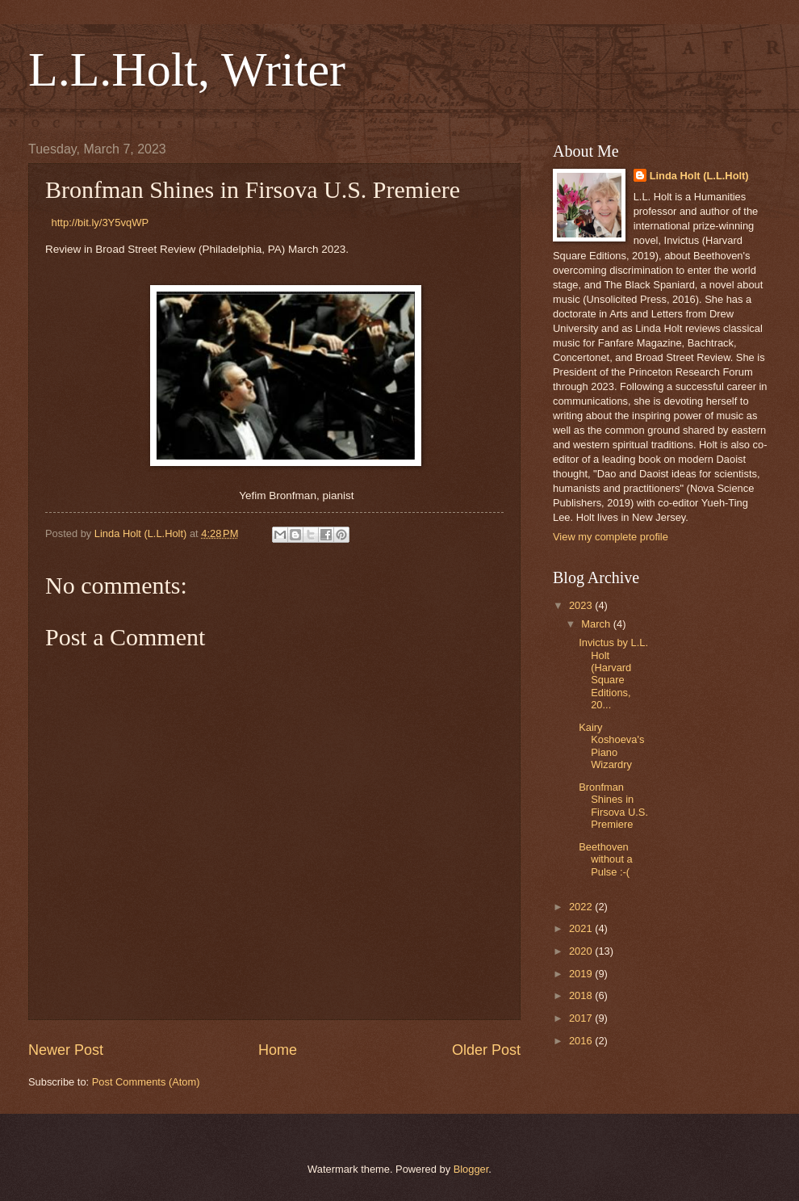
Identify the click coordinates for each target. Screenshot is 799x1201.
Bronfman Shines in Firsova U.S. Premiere (613, 805)
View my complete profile (610, 537)
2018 (582, 995)
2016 (582, 1041)
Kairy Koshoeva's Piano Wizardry (611, 746)
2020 (582, 951)
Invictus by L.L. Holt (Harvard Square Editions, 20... (613, 673)
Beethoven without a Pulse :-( (606, 859)
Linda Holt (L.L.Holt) (699, 176)
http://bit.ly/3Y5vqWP (100, 222)
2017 (582, 1018)
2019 (582, 974)
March (597, 624)
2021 (582, 928)
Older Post (486, 1050)
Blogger (471, 1169)
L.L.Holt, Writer (186, 69)
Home (277, 1050)
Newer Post (65, 1050)
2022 (582, 907)
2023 (582, 605)
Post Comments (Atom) (146, 1082)
